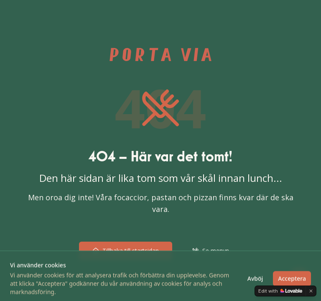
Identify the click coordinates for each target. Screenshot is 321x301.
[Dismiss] (311, 291)
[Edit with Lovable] (280, 291)
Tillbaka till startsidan (125, 251)
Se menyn (210, 251)
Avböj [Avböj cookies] (255, 286)
